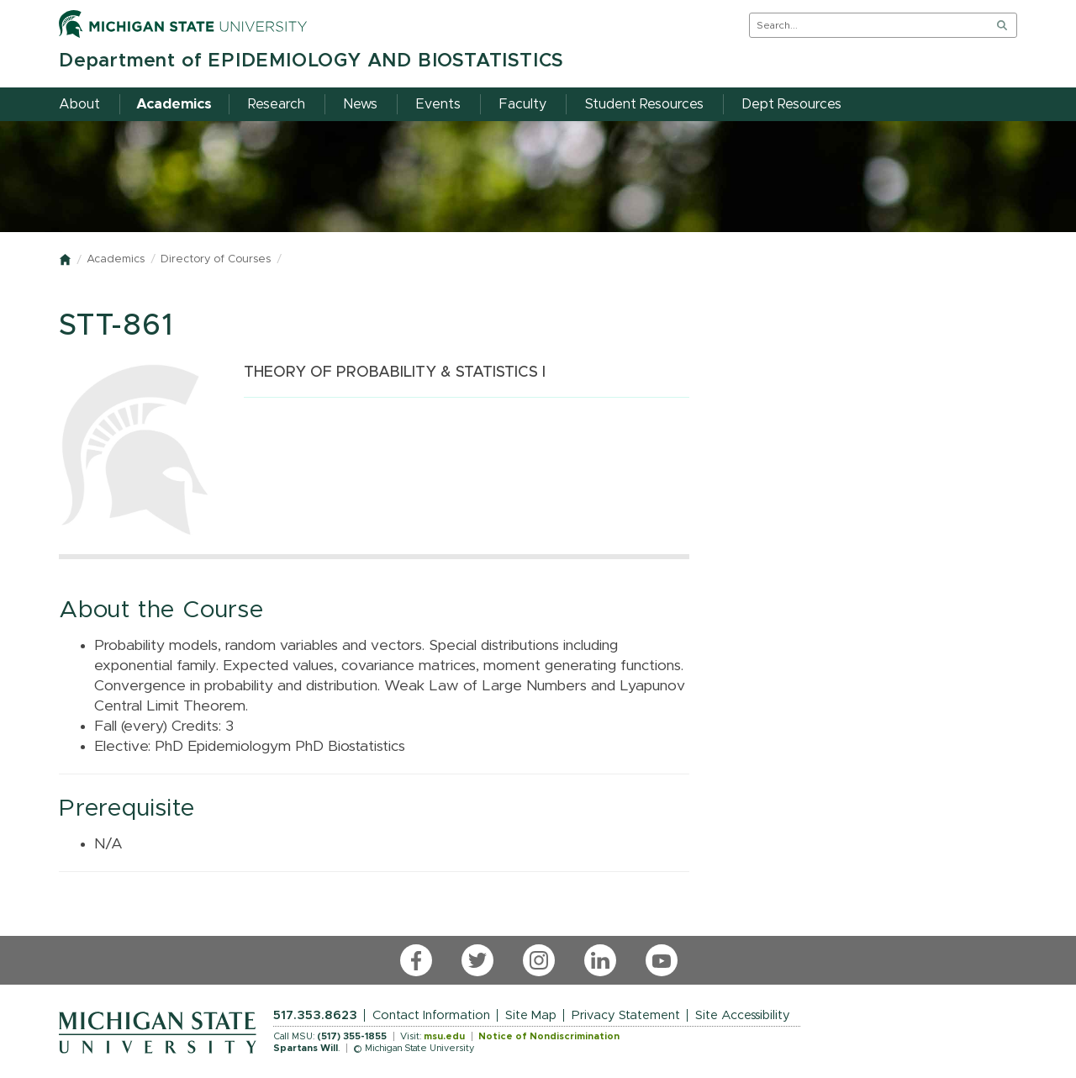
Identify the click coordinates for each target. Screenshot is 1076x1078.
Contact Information (431, 1015)
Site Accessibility (742, 1015)
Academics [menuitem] (174, 104)
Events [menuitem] (438, 104)
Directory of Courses (216, 259)
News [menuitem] (360, 104)
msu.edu (444, 1036)
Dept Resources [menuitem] (791, 104)
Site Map (530, 1015)
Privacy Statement (626, 1015)
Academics (116, 259)
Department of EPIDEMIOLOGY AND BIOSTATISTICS (311, 61)
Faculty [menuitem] (522, 104)
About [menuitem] (79, 104)
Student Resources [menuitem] (644, 104)
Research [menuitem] (276, 104)
